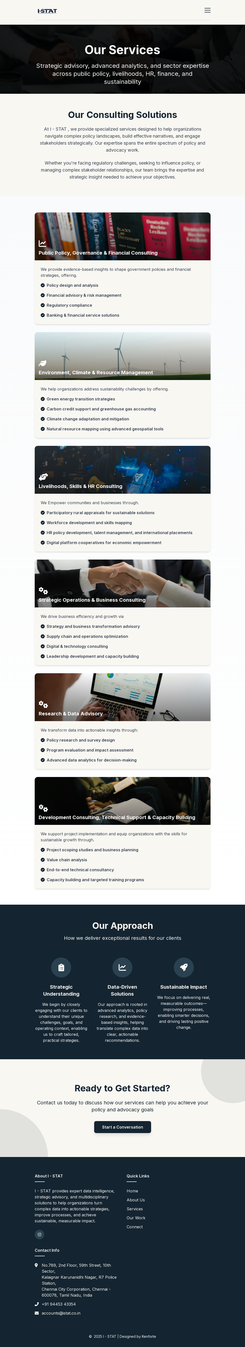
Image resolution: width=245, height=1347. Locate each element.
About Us (136, 1199)
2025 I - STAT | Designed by (118, 1336)
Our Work (136, 1217)
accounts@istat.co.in (61, 1313)
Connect (135, 1226)
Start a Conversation (122, 1127)
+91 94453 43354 (59, 1304)
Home (132, 1190)
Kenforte (149, 1336)
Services (135, 1208)
